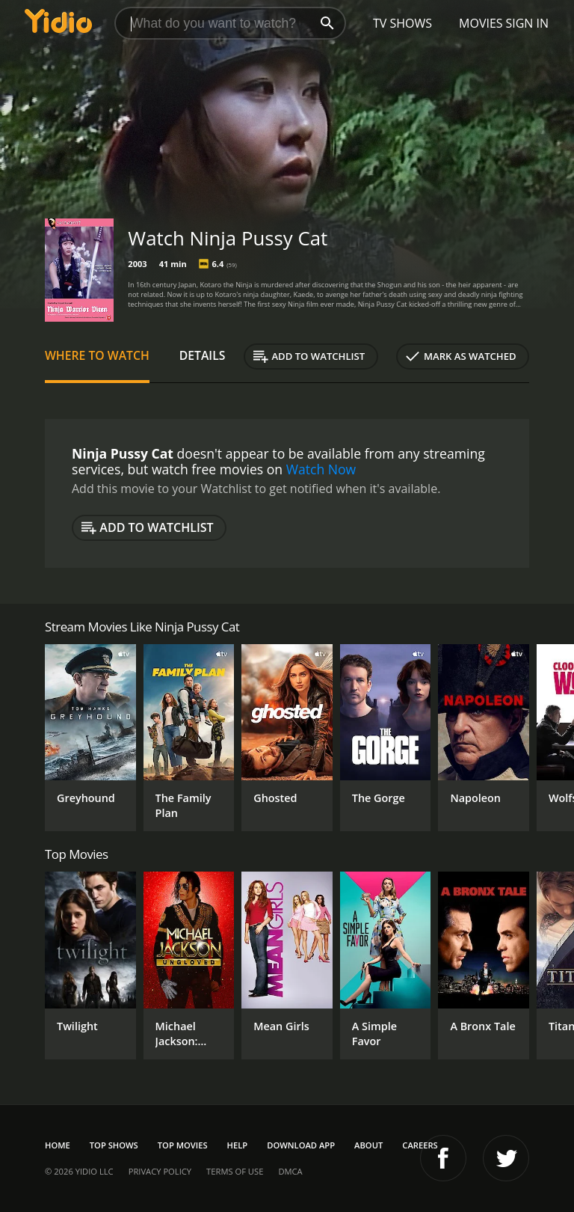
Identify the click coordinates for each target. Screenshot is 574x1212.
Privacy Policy (160, 1171)
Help (237, 1145)
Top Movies (183, 1145)
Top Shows (114, 1145)
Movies (481, 23)
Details (202, 355)
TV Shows (402, 23)
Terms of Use (234, 1171)
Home (57, 1145)
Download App (301, 1145)
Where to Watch (97, 355)
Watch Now (321, 469)
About (368, 1145)
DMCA (290, 1171)
